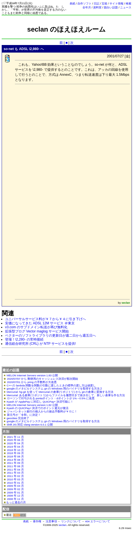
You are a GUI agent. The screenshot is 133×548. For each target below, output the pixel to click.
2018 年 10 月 (15, 450)
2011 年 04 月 (15, 469)
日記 (96, 3)
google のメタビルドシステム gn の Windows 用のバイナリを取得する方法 (53, 421)
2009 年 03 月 (15, 485)
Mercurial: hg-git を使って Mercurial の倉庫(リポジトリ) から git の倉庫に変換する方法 (60, 391)
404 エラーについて (97, 521)
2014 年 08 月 (15, 459)
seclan (62, 524)
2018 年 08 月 (15, 456)
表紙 (72, 3)
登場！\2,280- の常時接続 (24, 339)
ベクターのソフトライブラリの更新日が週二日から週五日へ (50, 335)
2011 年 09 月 (15, 462)
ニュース (125, 7)
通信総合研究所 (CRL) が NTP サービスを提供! (40, 344)
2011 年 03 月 (15, 472)
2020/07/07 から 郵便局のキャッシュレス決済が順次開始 (42, 378)
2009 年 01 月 (15, 492)
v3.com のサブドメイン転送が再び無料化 (36, 327)
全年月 (86, 7)
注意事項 (51, 521)
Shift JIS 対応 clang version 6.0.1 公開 (30, 424)
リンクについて (71, 521)
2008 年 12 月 (15, 495)
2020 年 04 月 (15, 443)
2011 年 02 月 (15, 476)
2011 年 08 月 (15, 466)
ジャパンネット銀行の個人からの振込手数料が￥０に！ (42, 411)
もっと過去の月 (16, 502)
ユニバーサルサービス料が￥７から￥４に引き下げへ (45, 319)
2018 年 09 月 (15, 453)
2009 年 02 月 (15, 489)
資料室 (97, 7)
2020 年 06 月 (15, 439)
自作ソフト (84, 3)
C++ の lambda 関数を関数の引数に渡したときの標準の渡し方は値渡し (51, 385)
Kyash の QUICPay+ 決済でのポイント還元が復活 (38, 408)
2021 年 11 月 (15, 436)
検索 (128, 3)
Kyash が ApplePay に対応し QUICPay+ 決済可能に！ (40, 401)
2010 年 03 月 (15, 479)
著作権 (37, 521)
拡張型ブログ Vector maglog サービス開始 (37, 331)
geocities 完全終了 (18, 418)
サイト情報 (116, 3)
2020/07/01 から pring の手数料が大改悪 (32, 382)
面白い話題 (111, 7)
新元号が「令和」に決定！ (24, 414)
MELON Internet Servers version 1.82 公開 (32, 405)
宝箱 (104, 3)
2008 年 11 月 (15, 498)
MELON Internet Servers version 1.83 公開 (32, 375)
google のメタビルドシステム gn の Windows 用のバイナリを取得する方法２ (55, 388)
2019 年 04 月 (15, 446)
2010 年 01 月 (15, 482)
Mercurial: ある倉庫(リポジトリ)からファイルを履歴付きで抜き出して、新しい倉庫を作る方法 (66, 395)
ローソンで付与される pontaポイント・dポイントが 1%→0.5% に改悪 (51, 398)
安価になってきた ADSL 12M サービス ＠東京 (40, 323)
